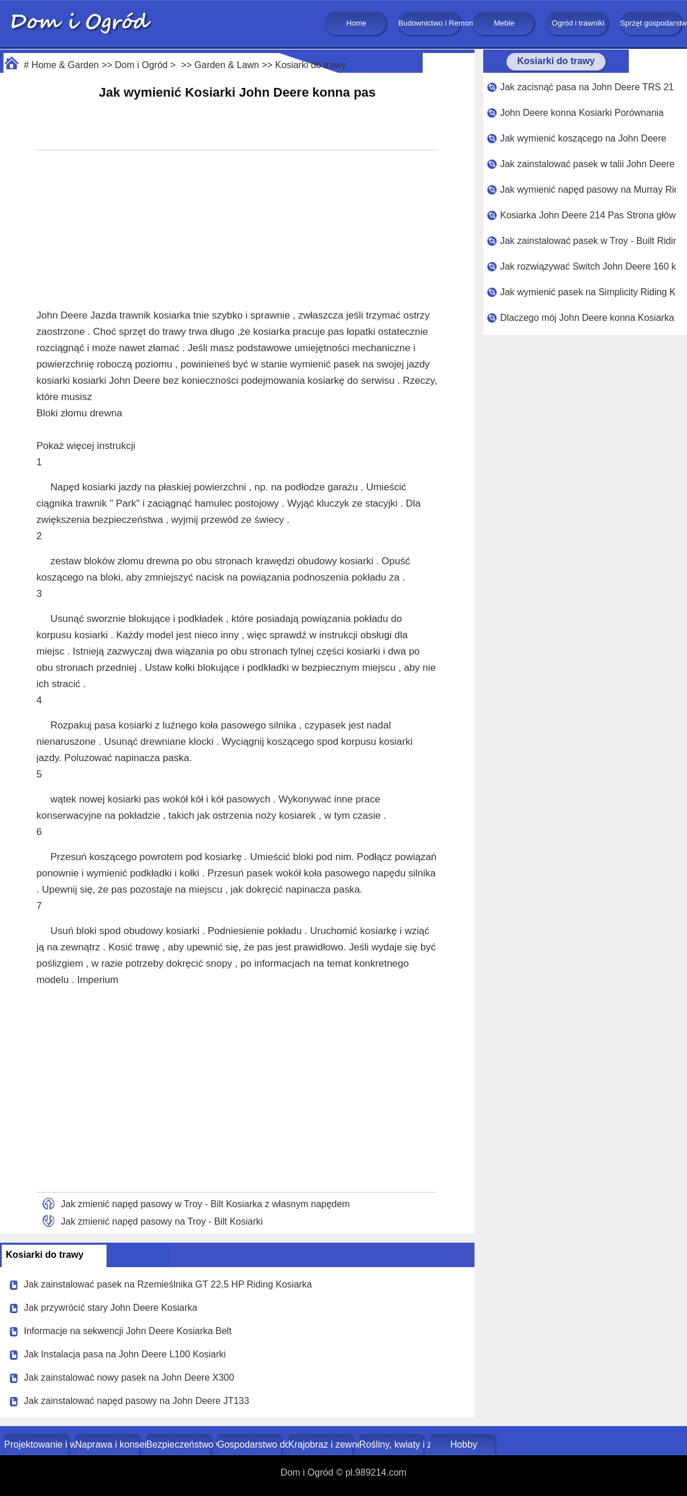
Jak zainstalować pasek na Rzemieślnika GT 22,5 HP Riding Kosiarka (168, 1284)
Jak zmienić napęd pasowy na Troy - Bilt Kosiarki (162, 1221)
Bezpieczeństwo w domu (179, 1444)
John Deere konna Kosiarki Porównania (582, 113)
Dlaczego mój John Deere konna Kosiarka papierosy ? (588, 318)
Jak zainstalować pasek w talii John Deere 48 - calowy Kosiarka (588, 164)
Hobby (463, 1444)
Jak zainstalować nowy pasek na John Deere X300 (129, 1377)
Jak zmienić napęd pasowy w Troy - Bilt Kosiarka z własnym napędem (205, 1204)
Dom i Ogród (141, 65)
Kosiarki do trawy (310, 65)
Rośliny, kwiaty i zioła (392, 1444)
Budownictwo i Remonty (430, 23)
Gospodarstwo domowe (250, 1444)
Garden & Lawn (226, 65)
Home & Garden (65, 65)
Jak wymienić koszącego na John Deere (583, 138)
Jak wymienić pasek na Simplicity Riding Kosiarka (588, 292)
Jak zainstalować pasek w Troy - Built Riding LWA (588, 241)
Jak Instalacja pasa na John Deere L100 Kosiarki (125, 1354)
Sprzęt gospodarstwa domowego (652, 23)
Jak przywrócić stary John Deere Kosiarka (110, 1308)
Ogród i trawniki (578, 23)
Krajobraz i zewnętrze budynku (321, 1444)
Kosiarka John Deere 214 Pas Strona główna (588, 215)
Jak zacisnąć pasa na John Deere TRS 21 (587, 87)
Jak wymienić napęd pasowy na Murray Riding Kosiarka (588, 189)
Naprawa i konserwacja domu (108, 1444)
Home (356, 23)
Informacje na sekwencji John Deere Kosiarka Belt (128, 1331)
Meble (504, 23)
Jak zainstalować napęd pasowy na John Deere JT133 (136, 1401)
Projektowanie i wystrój (37, 1444)
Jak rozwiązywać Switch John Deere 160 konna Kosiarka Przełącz (588, 266)
